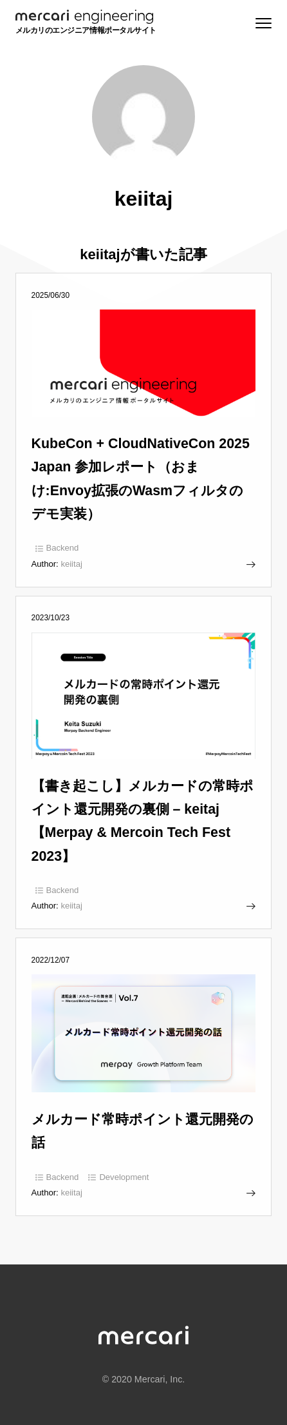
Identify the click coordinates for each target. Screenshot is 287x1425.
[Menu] (262, 23)
